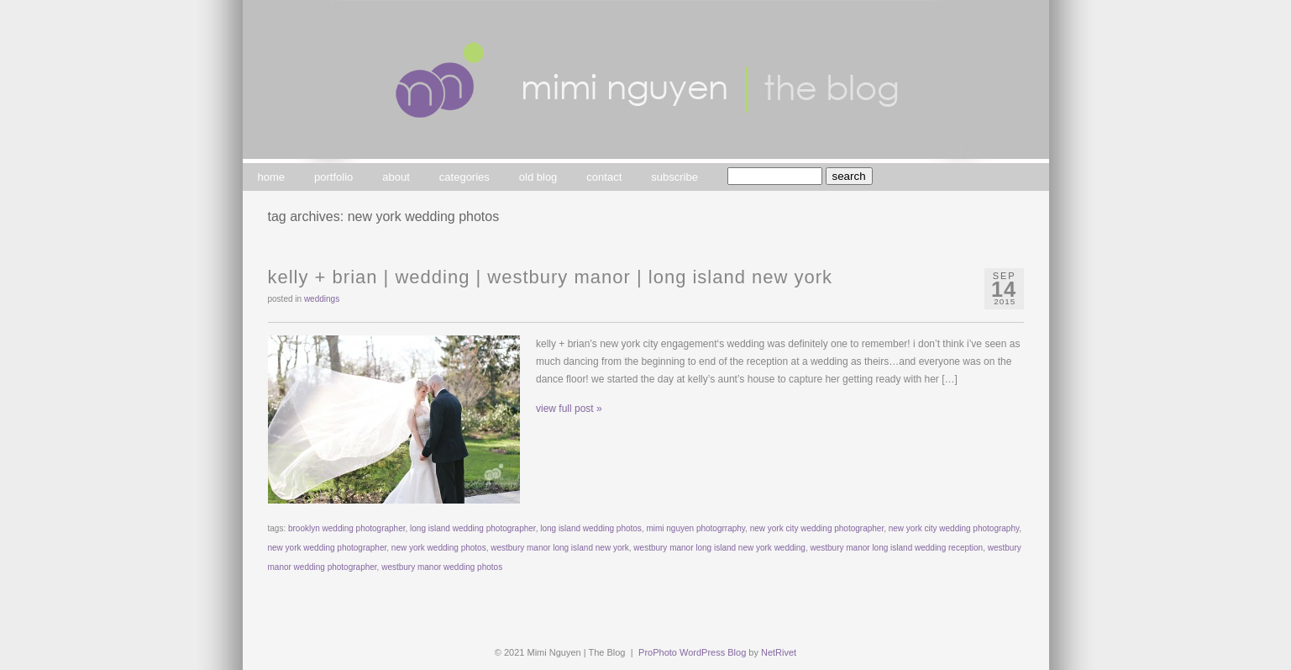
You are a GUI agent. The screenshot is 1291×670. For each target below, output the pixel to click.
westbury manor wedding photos (441, 567)
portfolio (333, 176)
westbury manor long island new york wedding (719, 547)
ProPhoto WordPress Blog (692, 652)
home (272, 176)
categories (464, 176)
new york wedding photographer (327, 547)
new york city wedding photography (954, 528)
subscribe (674, 176)
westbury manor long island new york (560, 547)
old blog (538, 176)
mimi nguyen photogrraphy (695, 528)
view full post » (569, 408)
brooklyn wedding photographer (347, 528)
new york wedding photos (438, 547)
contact (604, 176)
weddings (321, 298)
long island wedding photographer (473, 528)
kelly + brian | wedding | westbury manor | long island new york (550, 277)
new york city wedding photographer (817, 528)
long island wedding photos (591, 528)
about (396, 176)
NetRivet (778, 652)
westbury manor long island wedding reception (896, 547)
